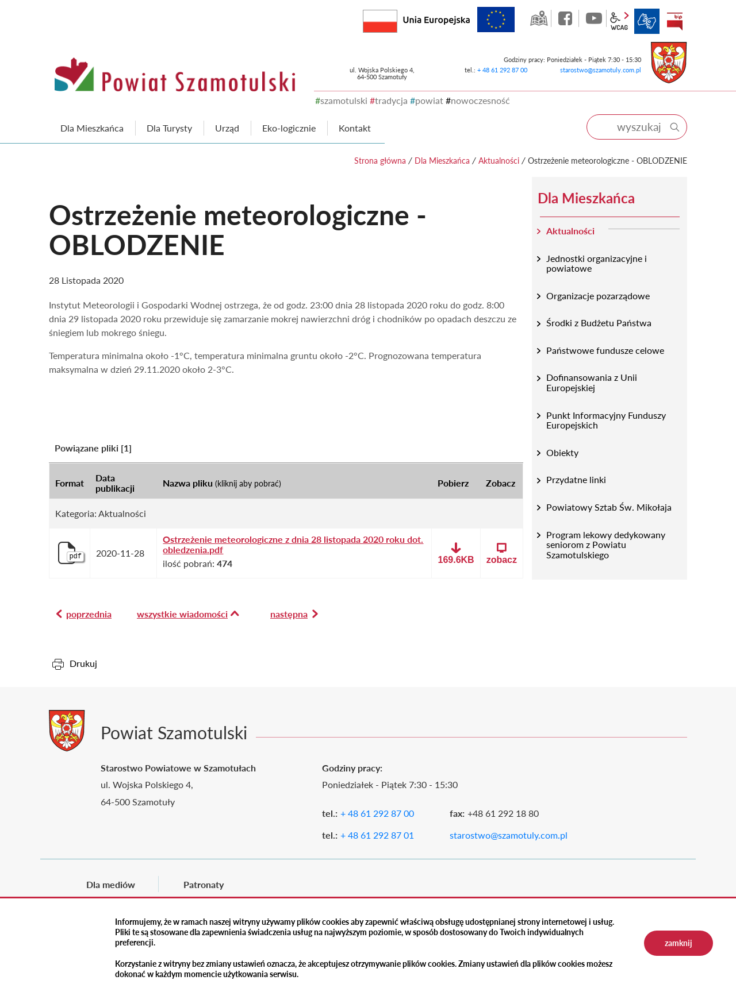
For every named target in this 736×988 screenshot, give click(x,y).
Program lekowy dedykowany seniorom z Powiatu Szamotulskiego (605, 544)
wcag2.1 (619, 21)
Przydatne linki (576, 479)
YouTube (594, 18)
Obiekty (562, 452)
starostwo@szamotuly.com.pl (600, 70)
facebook (566, 18)
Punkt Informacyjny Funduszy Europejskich (606, 420)
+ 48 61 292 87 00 (502, 70)
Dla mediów (110, 884)
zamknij (678, 943)
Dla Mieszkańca (442, 160)
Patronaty (203, 884)
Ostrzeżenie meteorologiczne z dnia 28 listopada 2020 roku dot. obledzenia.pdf (293, 544)
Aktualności (498, 160)
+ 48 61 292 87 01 (377, 834)
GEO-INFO (538, 18)
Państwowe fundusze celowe (605, 350)
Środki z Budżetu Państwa (598, 322)
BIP (674, 21)
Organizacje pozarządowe (598, 295)
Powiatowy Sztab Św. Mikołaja (609, 506)
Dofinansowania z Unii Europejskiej (591, 382)
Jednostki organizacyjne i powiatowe (596, 263)
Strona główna (380, 160)
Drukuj (83, 663)
